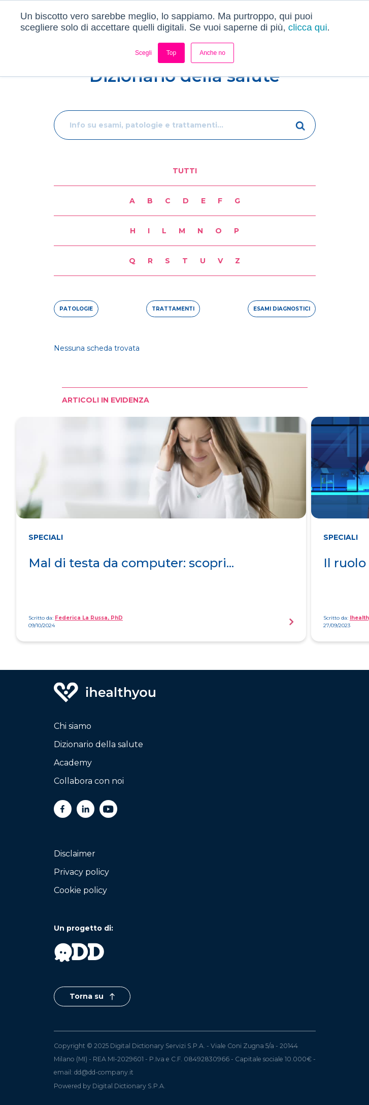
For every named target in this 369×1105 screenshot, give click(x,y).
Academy (73, 763)
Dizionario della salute (98, 744)
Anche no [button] (212, 52)
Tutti (185, 170)
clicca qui (307, 27)
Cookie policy (80, 890)
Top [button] (171, 52)
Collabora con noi (89, 781)
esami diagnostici (281, 308)
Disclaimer (74, 853)
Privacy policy (81, 872)
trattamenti (173, 308)
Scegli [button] (143, 52)
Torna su (92, 996)
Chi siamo (72, 726)
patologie (76, 308)
